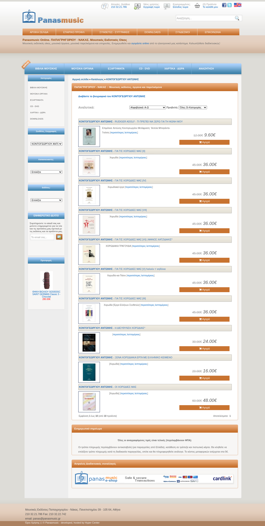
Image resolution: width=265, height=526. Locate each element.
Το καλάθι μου (210, 7)
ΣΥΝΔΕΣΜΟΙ (183, 32)
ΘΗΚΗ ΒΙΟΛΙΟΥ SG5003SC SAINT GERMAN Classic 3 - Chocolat (46, 294)
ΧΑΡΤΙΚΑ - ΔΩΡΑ (174, 68)
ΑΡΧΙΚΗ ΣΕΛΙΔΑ (39, 32)
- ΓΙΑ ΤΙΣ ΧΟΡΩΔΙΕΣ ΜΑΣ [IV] (112, 180)
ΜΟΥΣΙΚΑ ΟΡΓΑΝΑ (82, 68)
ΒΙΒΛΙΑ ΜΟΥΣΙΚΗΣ (46, 68)
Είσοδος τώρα (180, 7)
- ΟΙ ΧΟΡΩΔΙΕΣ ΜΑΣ (108, 387)
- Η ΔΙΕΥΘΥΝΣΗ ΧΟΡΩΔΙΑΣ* (112, 328)
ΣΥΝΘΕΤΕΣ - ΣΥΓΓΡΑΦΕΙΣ (114, 32)
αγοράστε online (140, 43)
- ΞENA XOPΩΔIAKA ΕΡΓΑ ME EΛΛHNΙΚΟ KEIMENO (125, 357)
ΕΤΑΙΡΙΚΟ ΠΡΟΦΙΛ (74, 32)
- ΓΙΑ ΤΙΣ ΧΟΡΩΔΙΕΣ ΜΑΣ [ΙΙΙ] (112, 298)
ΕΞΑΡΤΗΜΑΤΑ (116, 68)
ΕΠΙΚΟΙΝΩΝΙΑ (213, 32)
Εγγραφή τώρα (151, 7)
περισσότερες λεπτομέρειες (123, 132)
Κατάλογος (97, 79)
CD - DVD (144, 68)
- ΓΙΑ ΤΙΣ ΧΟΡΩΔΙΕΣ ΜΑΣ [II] (112, 151)
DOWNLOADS (153, 32)
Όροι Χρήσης (32, 522)
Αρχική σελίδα (80, 79)
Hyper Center (92, 522)
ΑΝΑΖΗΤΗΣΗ (206, 68)
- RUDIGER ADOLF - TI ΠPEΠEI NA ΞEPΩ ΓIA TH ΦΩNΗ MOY (131, 121)
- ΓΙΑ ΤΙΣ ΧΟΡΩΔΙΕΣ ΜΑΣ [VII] (113, 210)
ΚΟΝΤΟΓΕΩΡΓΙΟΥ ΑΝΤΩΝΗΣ (122, 79)
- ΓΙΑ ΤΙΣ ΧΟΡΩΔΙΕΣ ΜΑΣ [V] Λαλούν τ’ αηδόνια (122, 269)
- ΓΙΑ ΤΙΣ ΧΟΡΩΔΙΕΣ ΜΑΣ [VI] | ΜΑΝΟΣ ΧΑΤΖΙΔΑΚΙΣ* (125, 239)
